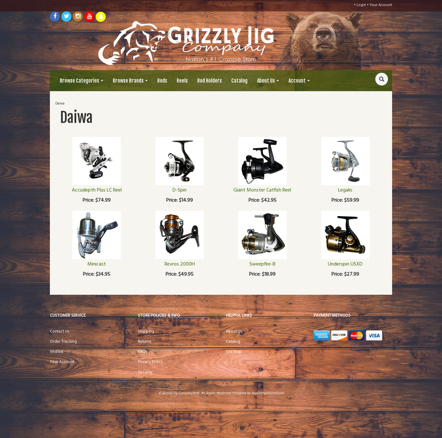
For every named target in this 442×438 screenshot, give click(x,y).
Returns (144, 341)
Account (299, 80)
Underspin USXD (345, 264)
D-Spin (180, 190)
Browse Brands (130, 80)
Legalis (345, 190)
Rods (162, 80)
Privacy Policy (150, 362)
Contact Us (59, 331)
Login (361, 5)
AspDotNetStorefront (267, 393)
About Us (268, 80)
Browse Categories (81, 80)
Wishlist (56, 351)
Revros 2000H (180, 264)
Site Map (234, 351)
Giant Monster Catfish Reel (262, 190)
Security (145, 372)
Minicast (96, 264)
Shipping (146, 331)
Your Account (381, 5)
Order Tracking (63, 341)
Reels (182, 80)
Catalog (239, 80)
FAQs (142, 351)
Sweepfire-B (262, 264)
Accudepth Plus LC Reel (97, 190)
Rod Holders (209, 80)
